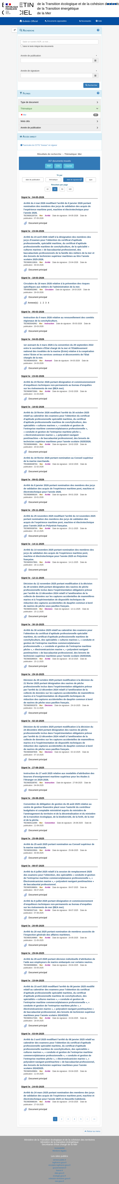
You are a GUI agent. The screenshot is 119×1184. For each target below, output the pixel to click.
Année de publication (31, 127)
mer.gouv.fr (59, 1181)
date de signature (73, 180)
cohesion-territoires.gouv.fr (59, 1178)
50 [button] (62, 189)
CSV (58, 166)
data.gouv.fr (59, 1173)
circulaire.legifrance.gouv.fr (59, 1165)
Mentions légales (59, 1151)
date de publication (33, 180)
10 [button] (47, 189)
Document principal (37, 223)
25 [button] (55, 189)
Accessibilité (59, 1148)
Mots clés (25, 121)
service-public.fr (59, 1160)
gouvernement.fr (59, 1168)
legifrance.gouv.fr (59, 1162)
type (91, 180)
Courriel (68, 166)
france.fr (59, 1170)
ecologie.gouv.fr (59, 1176)
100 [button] (70, 189)
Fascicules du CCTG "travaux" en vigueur (38, 145)
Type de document (29, 102)
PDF (49, 166)
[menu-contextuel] (22, 46)
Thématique (26, 108)
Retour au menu (92, 1131)
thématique (53, 180)
